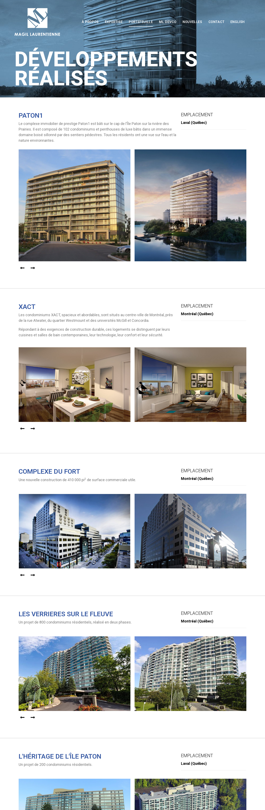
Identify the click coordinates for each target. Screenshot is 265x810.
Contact (216, 22)
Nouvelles (192, 22)
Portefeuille (141, 22)
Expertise (114, 22)
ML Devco (167, 22)
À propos (90, 22)
